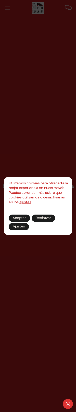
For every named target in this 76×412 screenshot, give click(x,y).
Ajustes (19, 226)
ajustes (25, 202)
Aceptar (19, 218)
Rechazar (43, 218)
